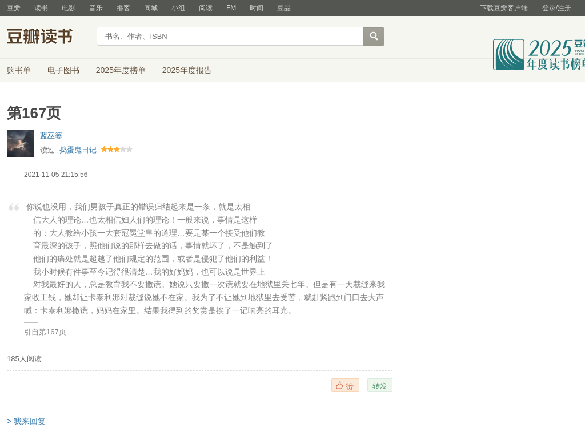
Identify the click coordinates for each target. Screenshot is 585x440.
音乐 (96, 8)
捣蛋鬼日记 (78, 150)
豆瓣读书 (48, 38)
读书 (41, 8)
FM (231, 8)
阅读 (206, 8)
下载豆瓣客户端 (504, 8)
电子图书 (63, 70)
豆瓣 (14, 8)
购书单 (19, 70)
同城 (151, 8)
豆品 (284, 8)
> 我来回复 (26, 421)
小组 (178, 8)
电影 (68, 8)
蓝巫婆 (51, 135)
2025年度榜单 (121, 70)
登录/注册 (556, 8)
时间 (256, 8)
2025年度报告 (187, 70)
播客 (123, 8)
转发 (379, 385)
